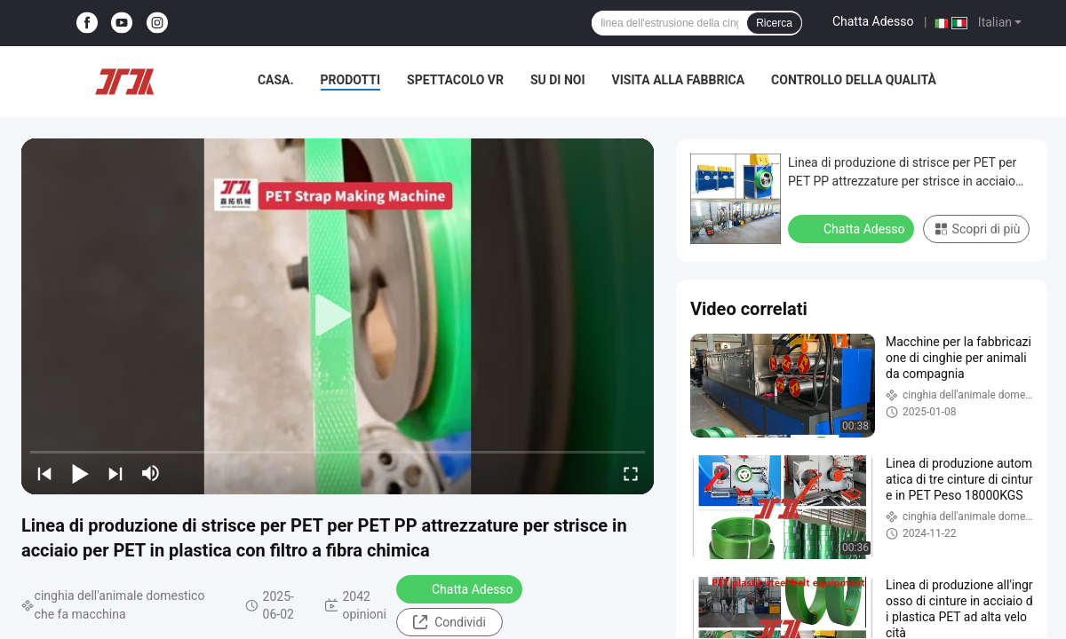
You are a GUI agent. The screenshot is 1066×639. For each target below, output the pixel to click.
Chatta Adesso (873, 21)
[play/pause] (80, 473)
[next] (115, 473)
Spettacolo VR (455, 80)
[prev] (44, 473)
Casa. (276, 80)
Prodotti (351, 80)
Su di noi (557, 80)
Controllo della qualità (853, 80)
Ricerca (774, 23)
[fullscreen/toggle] (630, 473)
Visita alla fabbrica (678, 80)
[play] (337, 316)
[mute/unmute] (151, 473)
